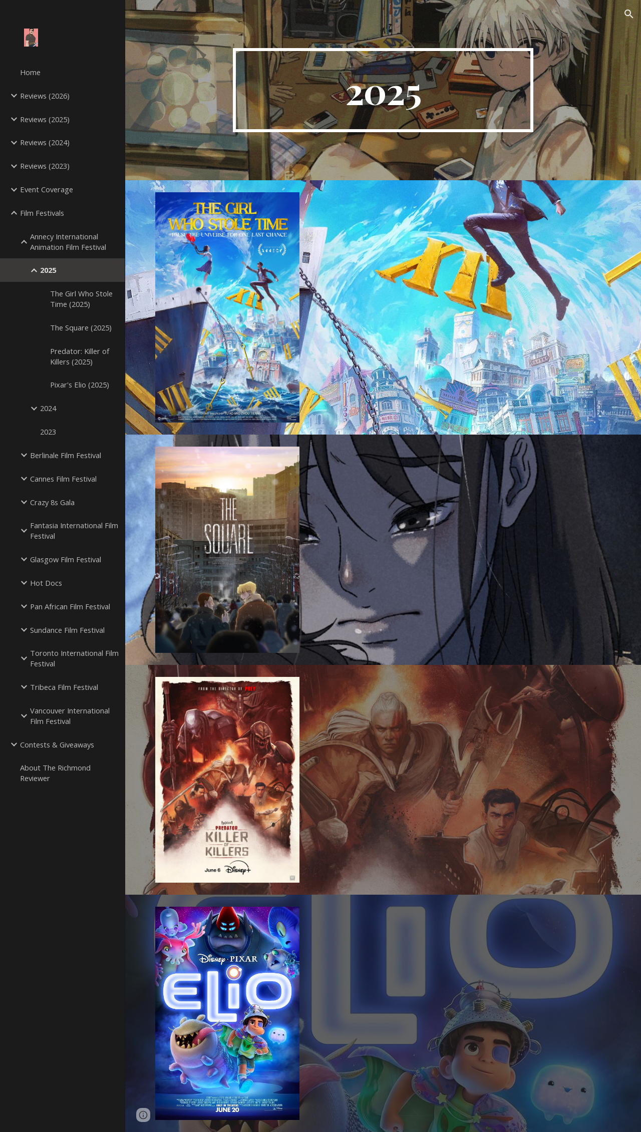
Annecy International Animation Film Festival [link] (68, 241)
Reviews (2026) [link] (45, 96)
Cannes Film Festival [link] (63, 479)
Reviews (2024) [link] (45, 142)
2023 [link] (48, 432)
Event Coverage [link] (46, 189)
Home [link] (30, 72)
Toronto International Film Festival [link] (74, 658)
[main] (383, 90)
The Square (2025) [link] (81, 327)
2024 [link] (48, 408)
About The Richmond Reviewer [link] (55, 773)
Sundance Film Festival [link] (67, 630)
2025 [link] (48, 270)
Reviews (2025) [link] (45, 119)
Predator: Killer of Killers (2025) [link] (79, 356)
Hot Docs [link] (46, 583)
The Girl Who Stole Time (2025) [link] (81, 298)
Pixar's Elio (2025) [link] (79, 385)
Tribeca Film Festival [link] (64, 687)
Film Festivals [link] (42, 213)
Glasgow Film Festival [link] (65, 559)
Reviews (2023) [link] (45, 166)
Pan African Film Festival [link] (70, 606)
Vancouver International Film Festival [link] (70, 715)
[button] (629, 14)
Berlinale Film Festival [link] (65, 455)
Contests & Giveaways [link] (57, 744)
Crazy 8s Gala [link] (52, 502)
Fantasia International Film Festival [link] (74, 530)
